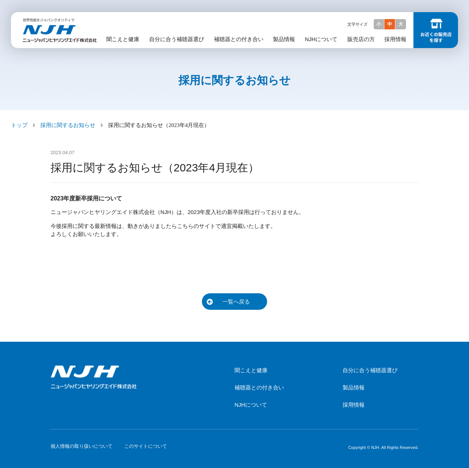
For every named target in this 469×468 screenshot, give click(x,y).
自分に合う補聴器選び (176, 39)
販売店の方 (361, 39)
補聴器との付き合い (238, 39)
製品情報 (284, 39)
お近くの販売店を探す (435, 30)
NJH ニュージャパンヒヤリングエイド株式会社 (58, 20)
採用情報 (395, 39)
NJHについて (321, 39)
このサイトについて (145, 446)
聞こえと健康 (122, 39)
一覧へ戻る (236, 301)
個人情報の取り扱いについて (81, 446)
